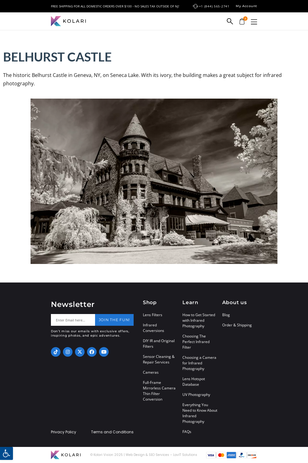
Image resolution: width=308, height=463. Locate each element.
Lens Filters (152, 314)
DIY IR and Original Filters (159, 343)
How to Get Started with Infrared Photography (198, 320)
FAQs (186, 431)
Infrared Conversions (153, 327)
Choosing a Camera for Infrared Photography (199, 363)
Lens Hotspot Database (193, 381)
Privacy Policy (63, 432)
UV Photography (196, 394)
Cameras (151, 372)
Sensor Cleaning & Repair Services (159, 359)
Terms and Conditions (112, 432)
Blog (226, 314)
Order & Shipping (237, 325)
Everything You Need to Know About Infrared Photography (199, 413)
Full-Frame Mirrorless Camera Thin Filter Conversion (159, 391)
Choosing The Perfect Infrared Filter (196, 341)
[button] (254, 21)
